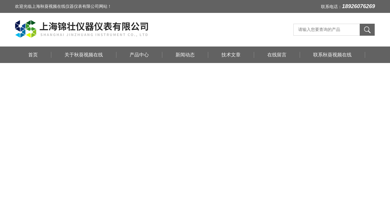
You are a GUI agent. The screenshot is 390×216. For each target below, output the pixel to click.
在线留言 (276, 54)
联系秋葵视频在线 (332, 54)
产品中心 (139, 54)
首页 (33, 54)
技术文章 (231, 54)
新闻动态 (185, 54)
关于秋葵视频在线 (83, 54)
